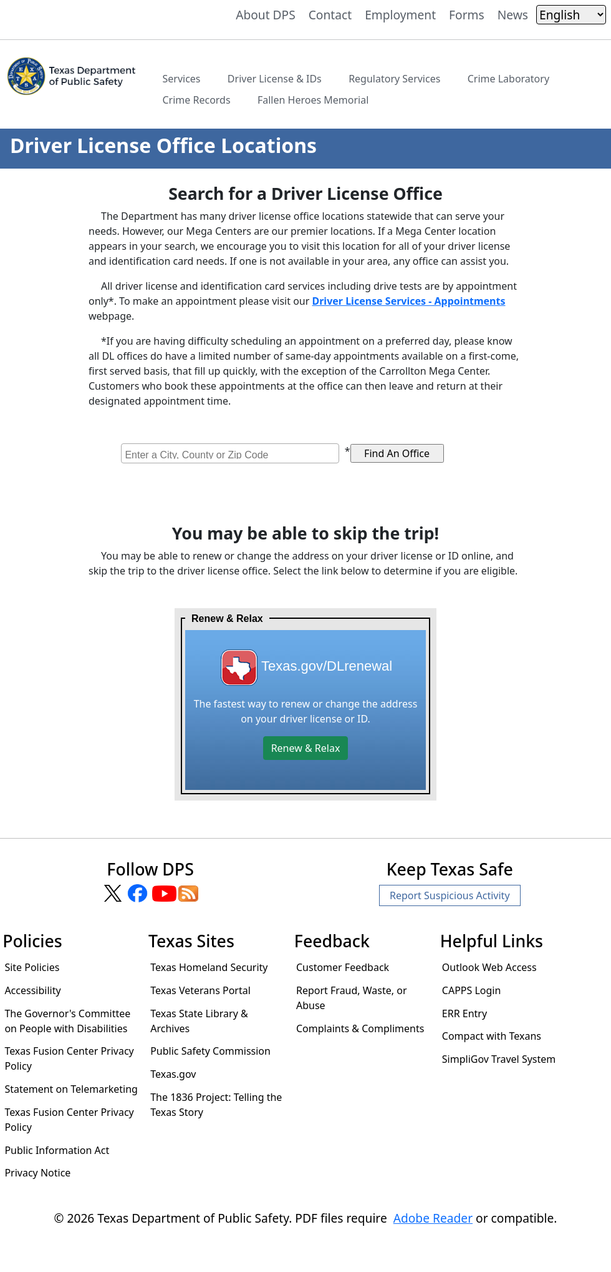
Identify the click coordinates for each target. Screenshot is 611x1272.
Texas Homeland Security (208, 967)
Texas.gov (173, 1074)
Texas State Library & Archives (199, 1021)
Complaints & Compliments (360, 1028)
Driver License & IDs (275, 79)
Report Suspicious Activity (450, 895)
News (513, 14)
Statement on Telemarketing (71, 1089)
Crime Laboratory (508, 79)
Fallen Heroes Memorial (312, 100)
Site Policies (31, 967)
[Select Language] (571, 14)
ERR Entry (464, 1013)
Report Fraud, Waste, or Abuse (351, 998)
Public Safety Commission (210, 1051)
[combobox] (230, 453)
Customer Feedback (342, 967)
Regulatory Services (394, 79)
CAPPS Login (471, 990)
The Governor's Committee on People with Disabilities (67, 1021)
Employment (400, 14)
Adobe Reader (433, 1218)
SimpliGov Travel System (499, 1059)
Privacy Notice (37, 1173)
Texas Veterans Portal (200, 990)
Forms (466, 14)
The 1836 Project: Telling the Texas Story (216, 1104)
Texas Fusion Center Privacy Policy (68, 1058)
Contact (330, 14)
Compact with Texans (491, 1036)
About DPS (266, 14)
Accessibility (32, 990)
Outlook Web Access (489, 967)
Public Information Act (56, 1150)
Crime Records (196, 100)
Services (181, 79)
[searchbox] (232, 453)
